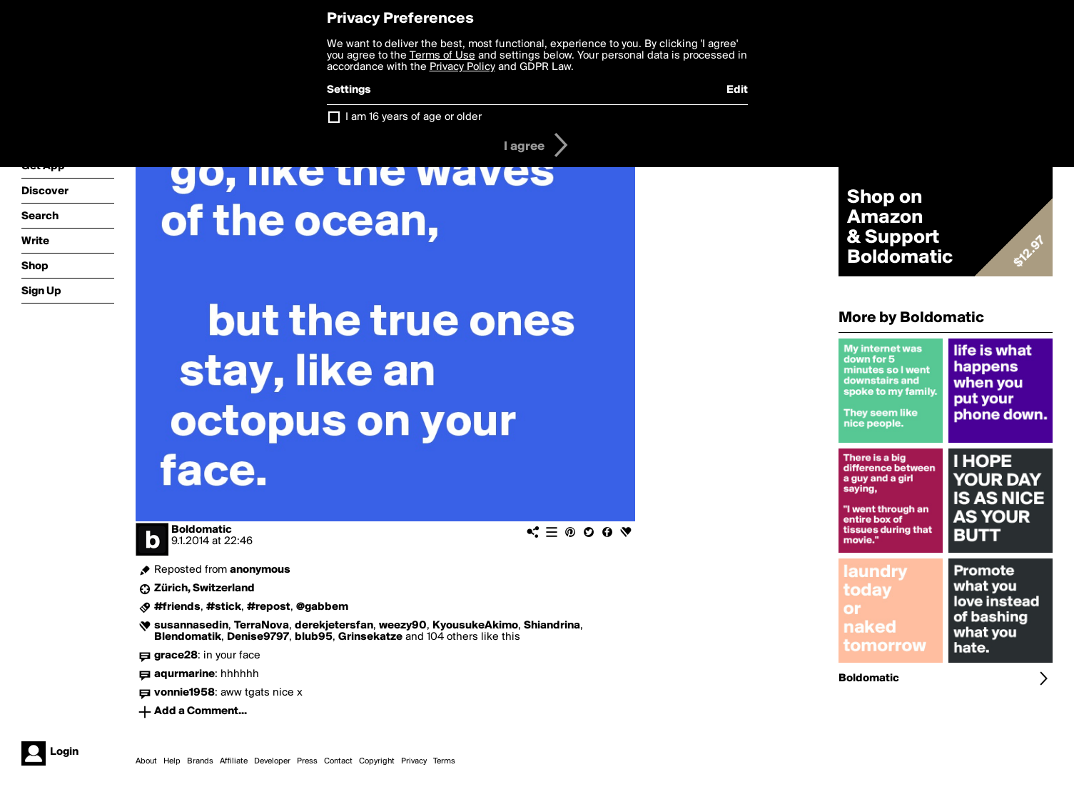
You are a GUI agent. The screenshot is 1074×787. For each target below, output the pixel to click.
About (146, 761)
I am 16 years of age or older (413, 117)
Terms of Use (442, 55)
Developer (272, 761)
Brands (200, 761)
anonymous (260, 570)
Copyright (377, 761)
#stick (223, 607)
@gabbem (322, 607)
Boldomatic (201, 530)
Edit (737, 90)
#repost (268, 607)
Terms (444, 761)
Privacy (414, 761)
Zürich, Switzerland (204, 588)
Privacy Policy (462, 67)
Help (172, 761)
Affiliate (234, 761)
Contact (338, 761)
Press (307, 761)
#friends (177, 607)
